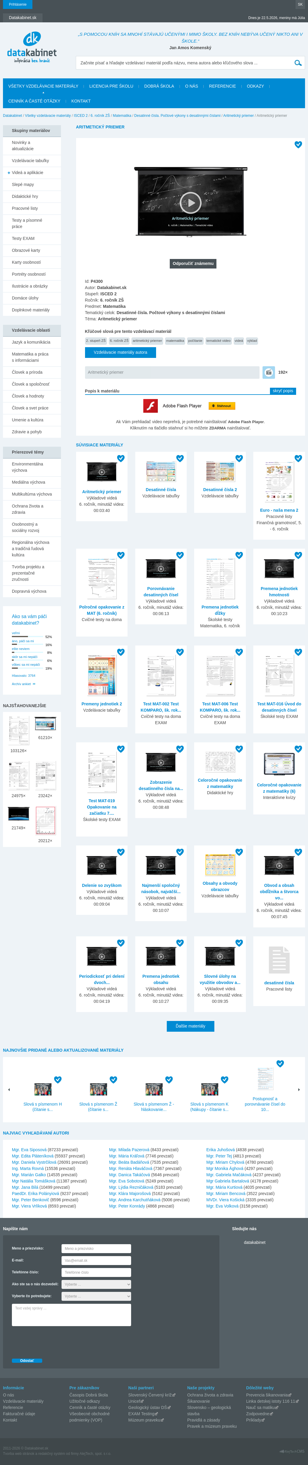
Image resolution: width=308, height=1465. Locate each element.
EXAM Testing (141, 1413)
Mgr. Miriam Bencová (225, 1193)
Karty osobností (26, 262)
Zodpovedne (257, 1413)
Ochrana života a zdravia (27, 509)
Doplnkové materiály (31, 310)
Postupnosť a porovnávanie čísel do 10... (265, 1104)
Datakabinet (12, 116)
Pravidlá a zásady (203, 1420)
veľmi (16, 633)
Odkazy (255, 86)
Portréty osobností (29, 274)
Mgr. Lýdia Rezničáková (131, 1187)
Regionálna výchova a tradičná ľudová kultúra (30, 548)
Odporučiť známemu (193, 263)
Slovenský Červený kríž (150, 1395)
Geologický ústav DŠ (147, 1407)
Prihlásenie (17, 4)
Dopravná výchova (29, 591)
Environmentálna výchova (27, 467)
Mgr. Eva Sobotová (126, 1181)
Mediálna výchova (28, 482)
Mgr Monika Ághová (224, 1168)
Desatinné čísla (161, 489)
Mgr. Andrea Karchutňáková (135, 1199)
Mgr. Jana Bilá (25, 1187)
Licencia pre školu (111, 86)
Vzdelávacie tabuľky (30, 160)
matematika (175, 340)
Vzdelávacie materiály (23, 1401)
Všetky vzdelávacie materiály (43, 86)
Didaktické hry (25, 196)
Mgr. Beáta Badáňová (129, 1162)
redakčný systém (51, 1454)
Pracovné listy (25, 208)
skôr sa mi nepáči (24, 657)
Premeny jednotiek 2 (101, 704)
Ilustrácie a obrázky (30, 286)
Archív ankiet (21, 684)
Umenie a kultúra (27, 420)
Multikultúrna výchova (32, 494)
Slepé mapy (23, 184)
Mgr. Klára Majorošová (130, 1193)
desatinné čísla (279, 982)
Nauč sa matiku (260, 1407)
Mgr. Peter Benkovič (30, 1199)
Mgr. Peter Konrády (127, 1206)
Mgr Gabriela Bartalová (227, 1181)
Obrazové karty (26, 250)
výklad (252, 340)
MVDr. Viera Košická (225, 1199)
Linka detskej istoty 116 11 (270, 1401)
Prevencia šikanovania (267, 1395)
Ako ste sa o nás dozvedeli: (35, 1284)
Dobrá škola (159, 86)
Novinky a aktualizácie (23, 145)
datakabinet (254, 1242)
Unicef (134, 1401)
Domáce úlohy (25, 298)
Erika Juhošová (220, 1149)
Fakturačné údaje (19, 1413)
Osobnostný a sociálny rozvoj (25, 527)
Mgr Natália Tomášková (33, 1181)
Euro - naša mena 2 (279, 510)
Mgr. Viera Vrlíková (29, 1206)
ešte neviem (20, 649)
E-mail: (18, 1260)
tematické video (219, 340)
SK (300, 4)
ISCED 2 (81, 116)
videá (239, 340)
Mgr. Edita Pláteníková (33, 1156)
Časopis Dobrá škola (89, 1395)
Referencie (222, 86)
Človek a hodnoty (28, 396)
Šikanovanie (198, 1401)
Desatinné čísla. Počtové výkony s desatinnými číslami (177, 116)
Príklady (253, 1420)
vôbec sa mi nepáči (26, 664)
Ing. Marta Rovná (28, 1168)
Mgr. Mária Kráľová (126, 1156)
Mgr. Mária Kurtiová (224, 1187)
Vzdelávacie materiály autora (120, 352)
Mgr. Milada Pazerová (129, 1149)
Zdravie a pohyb (27, 431)
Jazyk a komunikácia (31, 342)
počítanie (195, 340)
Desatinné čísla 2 (220, 489)
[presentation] (57, 1340)
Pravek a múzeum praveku (212, 1426)
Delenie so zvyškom (102, 885)
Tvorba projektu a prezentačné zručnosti (28, 573)
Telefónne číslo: (25, 1272)
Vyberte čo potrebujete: (32, 1296)
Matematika (122, 116)
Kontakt (81, 101)
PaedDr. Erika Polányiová (35, 1193)
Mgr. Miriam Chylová (225, 1162)
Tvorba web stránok (18, 1454)
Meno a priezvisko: (28, 1248)
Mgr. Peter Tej (219, 1156)
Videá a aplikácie (27, 172)
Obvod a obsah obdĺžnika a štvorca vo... (279, 891)
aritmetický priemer (147, 340)
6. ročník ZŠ (100, 116)
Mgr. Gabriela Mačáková (229, 1174)
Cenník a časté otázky (34, 101)
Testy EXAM (23, 238)
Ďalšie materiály (190, 1026)
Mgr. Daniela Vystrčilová (34, 1162)
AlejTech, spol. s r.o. (95, 1454)
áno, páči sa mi (23, 641)
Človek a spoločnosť (31, 384)
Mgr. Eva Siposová (29, 1149)
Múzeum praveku (144, 1420)
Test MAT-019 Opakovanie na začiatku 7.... (102, 807)
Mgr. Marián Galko (29, 1174)
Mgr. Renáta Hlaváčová (131, 1168)
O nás (191, 86)
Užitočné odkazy (85, 1401)
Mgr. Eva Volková (222, 1206)
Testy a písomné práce (27, 223)
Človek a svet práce (30, 408)
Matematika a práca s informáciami (30, 357)
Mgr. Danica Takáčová (129, 1174)
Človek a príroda (27, 372)
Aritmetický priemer (238, 116)
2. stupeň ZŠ (96, 340)
